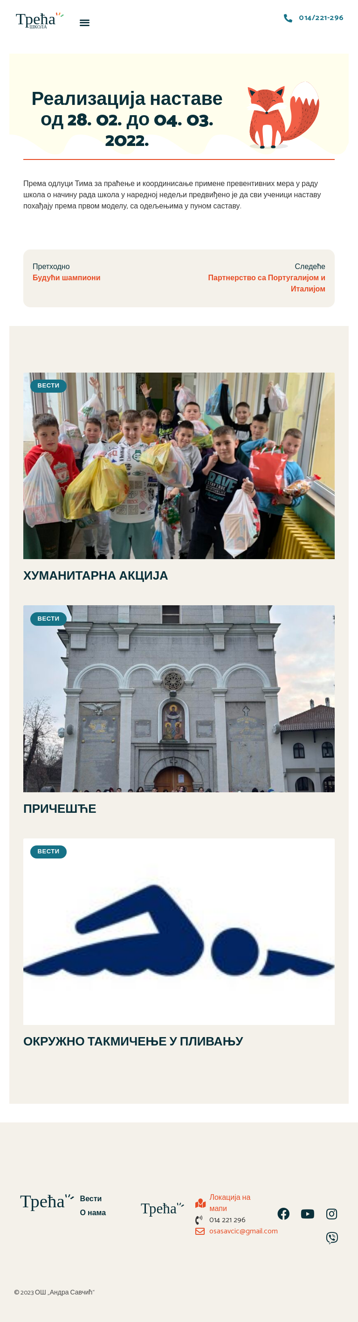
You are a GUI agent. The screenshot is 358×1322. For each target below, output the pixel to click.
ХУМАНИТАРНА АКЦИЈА (95, 576)
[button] (85, 22)
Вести (91, 1199)
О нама (93, 1213)
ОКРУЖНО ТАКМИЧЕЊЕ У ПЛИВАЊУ (133, 1042)
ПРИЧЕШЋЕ (59, 809)
